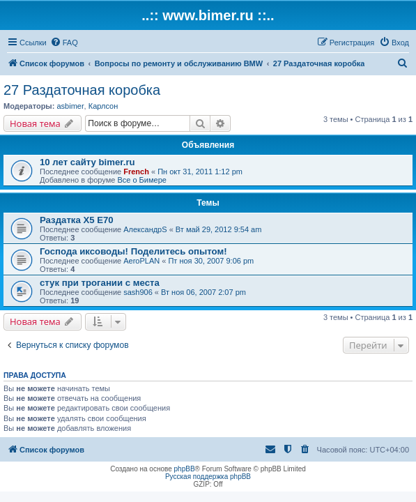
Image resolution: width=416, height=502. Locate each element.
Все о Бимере (141, 180)
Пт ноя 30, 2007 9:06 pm (211, 261)
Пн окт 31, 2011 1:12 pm (199, 171)
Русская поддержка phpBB (208, 476)
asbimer (70, 106)
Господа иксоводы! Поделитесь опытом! (133, 251)
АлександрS (145, 229)
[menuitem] (64, 42)
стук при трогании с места (100, 282)
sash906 (138, 292)
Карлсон (103, 106)
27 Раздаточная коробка (81, 90)
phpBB (184, 469)
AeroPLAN (141, 261)
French (136, 171)
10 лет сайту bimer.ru (87, 162)
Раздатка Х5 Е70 (77, 220)
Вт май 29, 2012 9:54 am (219, 229)
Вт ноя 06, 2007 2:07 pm (203, 292)
